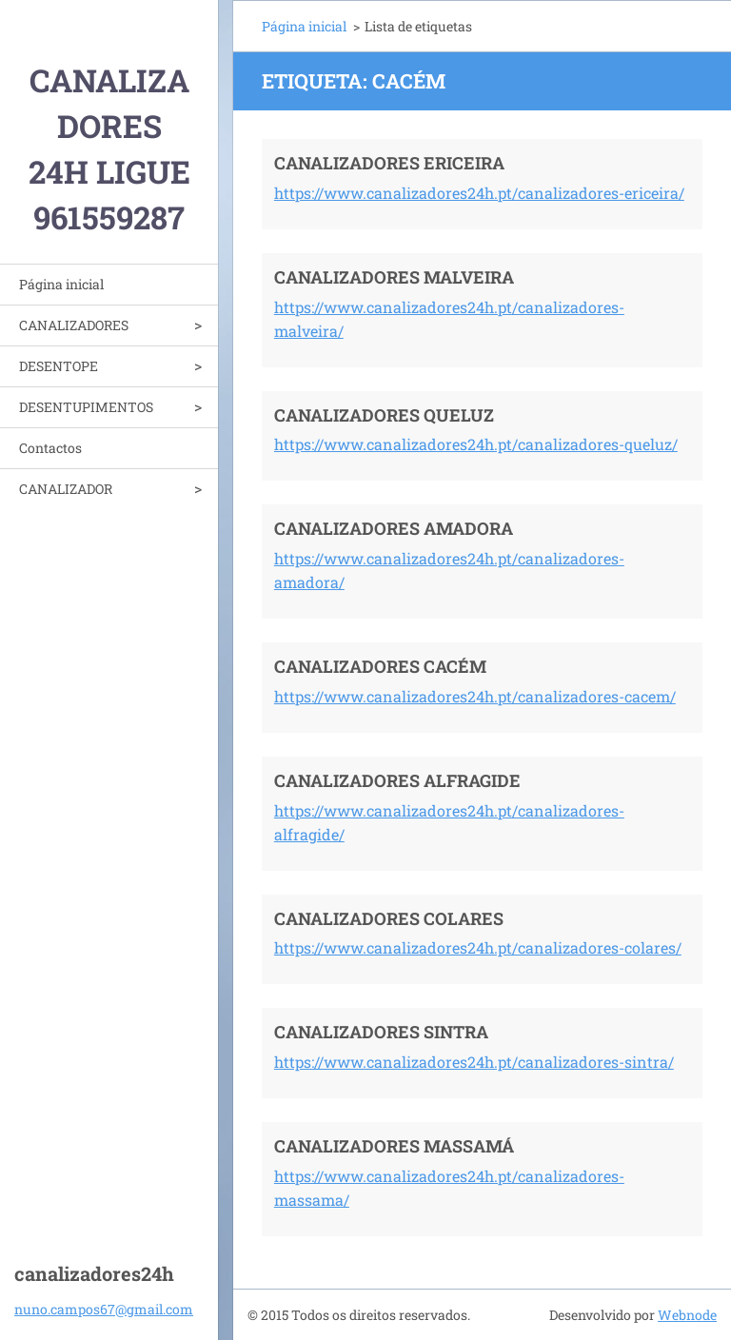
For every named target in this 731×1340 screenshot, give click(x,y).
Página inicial (61, 284)
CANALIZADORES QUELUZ (384, 415)
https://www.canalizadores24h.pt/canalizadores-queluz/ (476, 444)
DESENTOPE (58, 366)
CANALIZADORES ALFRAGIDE (397, 780)
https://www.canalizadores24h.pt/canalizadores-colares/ (478, 947)
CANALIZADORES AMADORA (393, 528)
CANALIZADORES (73, 325)
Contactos (50, 448)
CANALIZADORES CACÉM (380, 666)
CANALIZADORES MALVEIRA (394, 277)
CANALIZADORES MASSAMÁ (394, 1145)
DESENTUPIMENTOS (86, 407)
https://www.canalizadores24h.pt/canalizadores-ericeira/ (479, 193)
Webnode (687, 1315)
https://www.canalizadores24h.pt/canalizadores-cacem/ (475, 696)
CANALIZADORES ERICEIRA (389, 162)
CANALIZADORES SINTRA (381, 1031)
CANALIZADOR (65, 489)
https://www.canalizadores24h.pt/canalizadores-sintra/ (474, 1062)
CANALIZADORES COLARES (389, 918)
